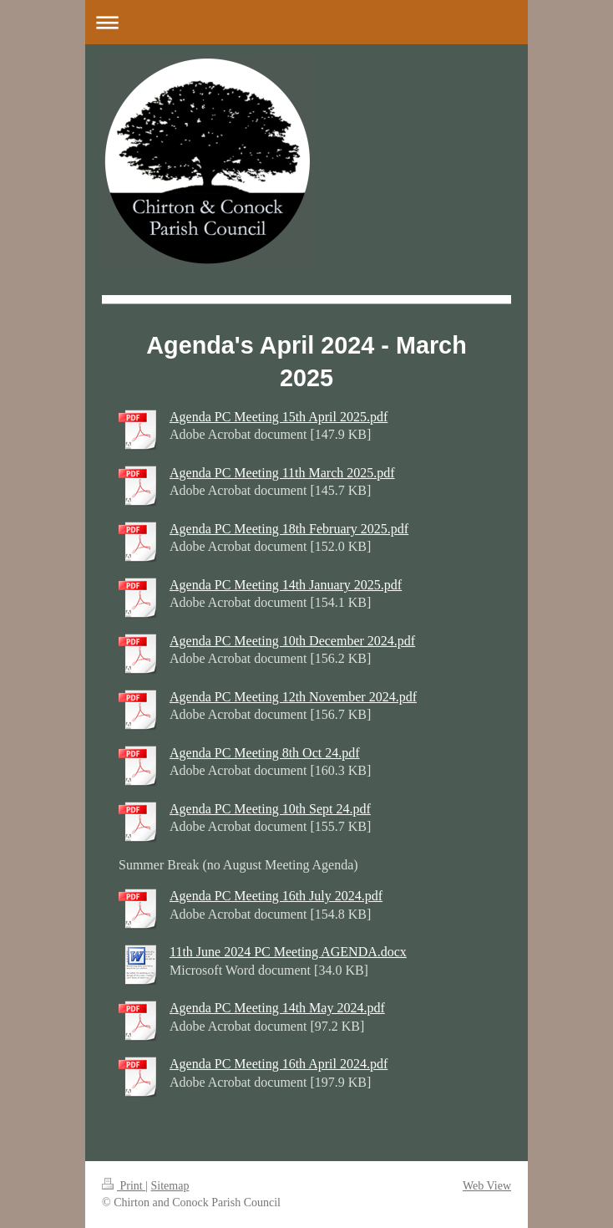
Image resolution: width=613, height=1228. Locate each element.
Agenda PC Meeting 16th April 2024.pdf (279, 1064)
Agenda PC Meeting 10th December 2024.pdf (292, 641)
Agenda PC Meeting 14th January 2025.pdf (286, 585)
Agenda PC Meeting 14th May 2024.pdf (277, 1008)
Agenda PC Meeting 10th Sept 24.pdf (270, 809)
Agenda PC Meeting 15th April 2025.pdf (279, 417)
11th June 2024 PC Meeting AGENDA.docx (288, 952)
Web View (487, 1186)
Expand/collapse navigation (306, 22)
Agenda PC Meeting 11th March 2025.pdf (282, 473)
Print (123, 1186)
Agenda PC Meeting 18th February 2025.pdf (289, 529)
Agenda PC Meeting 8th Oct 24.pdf (265, 753)
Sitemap (170, 1186)
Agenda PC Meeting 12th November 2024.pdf (293, 697)
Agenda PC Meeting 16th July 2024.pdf (276, 896)
